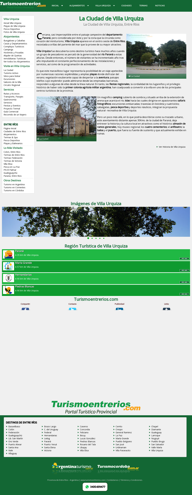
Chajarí (154, 426)
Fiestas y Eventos (12, 105)
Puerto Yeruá (50, 444)
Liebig (47, 438)
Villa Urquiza (157, 450)
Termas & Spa (11, 137)
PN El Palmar (10, 169)
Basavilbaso (14, 426)
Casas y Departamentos (15, 43)
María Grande (122, 438)
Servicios (8, 102)
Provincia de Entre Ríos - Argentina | (64, 480)
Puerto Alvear (15, 444)
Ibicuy (83, 435)
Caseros (84, 426)
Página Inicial (10, 128)
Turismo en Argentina (14, 184)
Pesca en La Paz (12, 166)
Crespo (119, 429)
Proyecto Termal (12, 108)
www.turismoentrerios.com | (94, 480)
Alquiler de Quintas (13, 55)
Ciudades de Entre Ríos (15, 131)
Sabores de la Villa (12, 82)
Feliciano (84, 432)
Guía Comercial (11, 111)
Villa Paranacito (123, 450)
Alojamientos (10, 134)
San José (120, 444)
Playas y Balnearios (13, 143)
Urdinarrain (121, 447)
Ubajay (83, 447)
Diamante (156, 429)
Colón (11, 429)
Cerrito (119, 426)
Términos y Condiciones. (131, 480)
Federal (47, 432)
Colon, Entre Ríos (12, 151)
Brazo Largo (50, 426)
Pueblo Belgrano (124, 441)
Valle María (156, 447)
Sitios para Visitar (12, 76)
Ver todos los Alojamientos (17, 61)
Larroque (155, 435)
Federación (13, 432)
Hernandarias (50, 435)
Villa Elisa (8, 163)
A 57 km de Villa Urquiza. (96, 264)
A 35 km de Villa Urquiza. (96, 252)
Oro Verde (13, 441)
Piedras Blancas (87, 441)
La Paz (119, 435)
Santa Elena (50, 447)
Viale (10, 450)
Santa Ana (13, 447)
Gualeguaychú (10, 172)
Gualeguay (156, 432)
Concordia (85, 429)
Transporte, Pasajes (13, 96)
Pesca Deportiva (12, 29)
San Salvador (157, 444)
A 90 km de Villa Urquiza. (96, 276)
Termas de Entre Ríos (14, 154)
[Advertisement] (111, 173)
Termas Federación (13, 157)
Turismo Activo (11, 73)
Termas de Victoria (13, 160)
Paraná (47, 441)
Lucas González (87, 438)
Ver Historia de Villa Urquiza (172, 146)
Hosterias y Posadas (14, 52)
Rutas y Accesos (12, 93)
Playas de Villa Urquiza (14, 26)
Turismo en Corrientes (14, 187)
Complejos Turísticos (14, 46)
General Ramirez (124, 432)
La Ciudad (8, 70)
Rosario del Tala (88, 444)
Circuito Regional (12, 85)
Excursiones (9, 79)
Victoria (47, 450)
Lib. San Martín (15, 438)
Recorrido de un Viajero (15, 114)
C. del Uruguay (51, 429)
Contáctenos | (113, 480)
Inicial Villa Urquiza (12, 23)
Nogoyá (155, 438)
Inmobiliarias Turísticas (15, 58)
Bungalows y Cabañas (14, 40)
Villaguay (12, 453)
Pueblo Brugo (158, 441)
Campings (8, 49)
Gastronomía (10, 99)
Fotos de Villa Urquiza (14, 32)
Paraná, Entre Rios (13, 175)
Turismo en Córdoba (14, 190)
